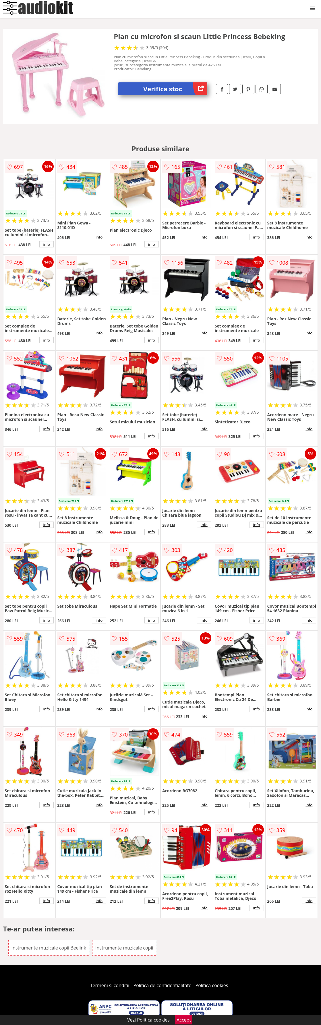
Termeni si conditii (109, 985)
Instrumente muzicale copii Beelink (48, 948)
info (46, 244)
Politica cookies (212, 985)
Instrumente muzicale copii (124, 948)
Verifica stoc (175, 88)
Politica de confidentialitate (163, 985)
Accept (184, 1020)
